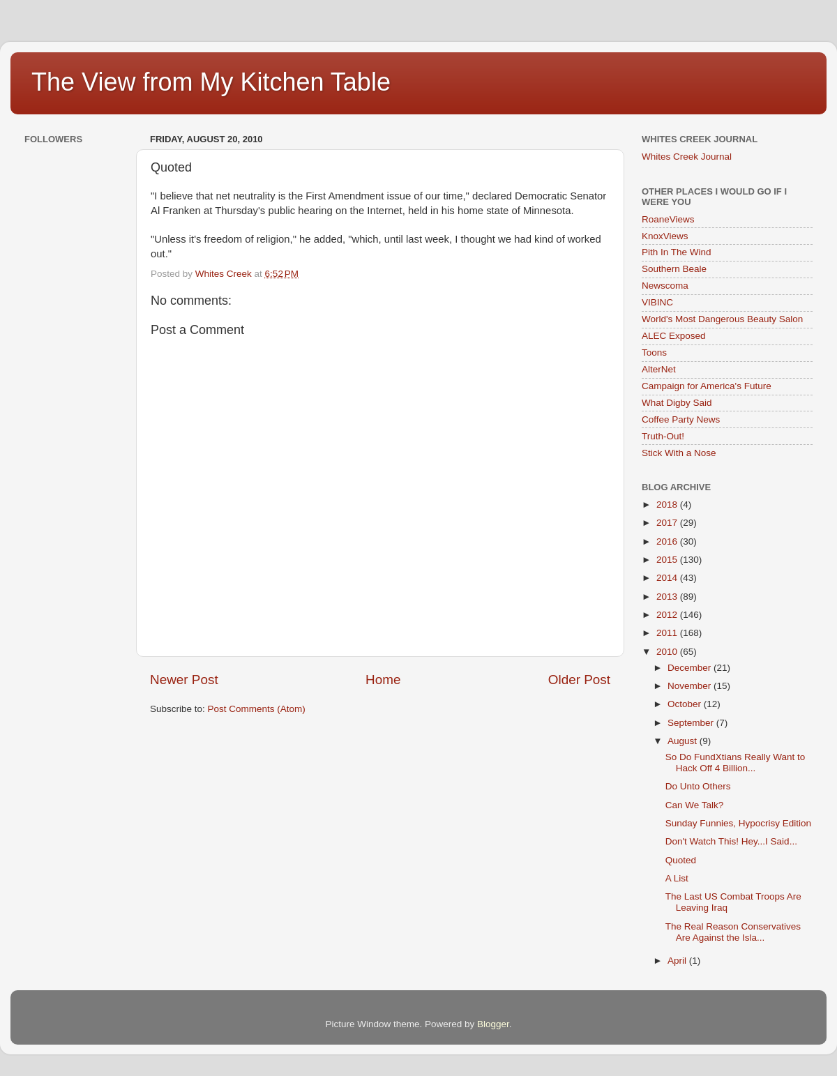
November (691, 686)
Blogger (493, 1024)
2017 (668, 522)
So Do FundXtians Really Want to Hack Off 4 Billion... (735, 762)
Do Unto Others (698, 786)
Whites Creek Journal (687, 156)
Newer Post (184, 679)
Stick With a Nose (679, 453)
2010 (668, 651)
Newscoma (665, 285)
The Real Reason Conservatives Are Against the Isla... (733, 932)
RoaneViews (668, 219)
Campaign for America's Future (706, 386)
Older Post (579, 679)
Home (382, 679)
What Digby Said (677, 402)
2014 (668, 578)
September (692, 723)
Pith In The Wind (676, 252)
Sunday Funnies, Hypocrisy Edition (738, 823)
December (691, 667)
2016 (668, 541)
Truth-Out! (663, 436)
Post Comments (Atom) (257, 709)
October (686, 704)
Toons (654, 352)
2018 (668, 504)
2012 (668, 614)
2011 (668, 633)
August (684, 741)
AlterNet (659, 369)
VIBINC (657, 302)
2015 (668, 559)
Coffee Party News (681, 419)
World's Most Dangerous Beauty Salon (722, 319)
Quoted (680, 860)
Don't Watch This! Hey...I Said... (731, 841)
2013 (668, 596)
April (678, 960)
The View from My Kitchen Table (211, 82)
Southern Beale (674, 269)
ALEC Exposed (674, 336)
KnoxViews (665, 236)
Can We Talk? (694, 805)
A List (676, 878)
